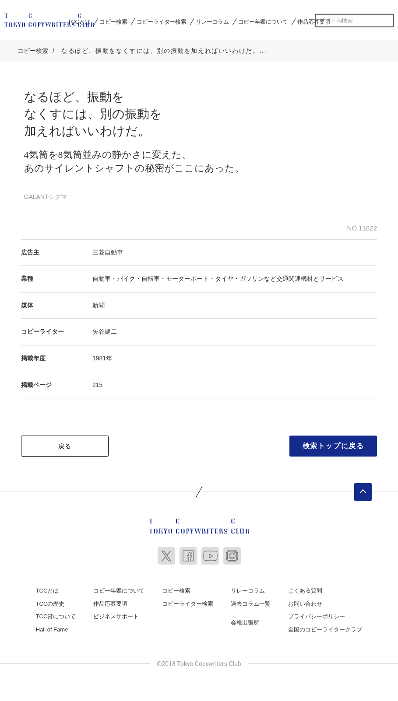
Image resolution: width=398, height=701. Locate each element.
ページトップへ (363, 489)
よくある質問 (305, 588)
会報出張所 (245, 620)
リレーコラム (212, 21)
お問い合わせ (305, 601)
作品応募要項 (314, 21)
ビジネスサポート (116, 614)
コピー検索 (113, 21)
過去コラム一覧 (251, 601)
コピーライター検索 (161, 21)
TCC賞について (56, 614)
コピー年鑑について (263, 21)
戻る (65, 443)
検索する (387, 20)
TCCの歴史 (50, 601)
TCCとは (79, 21)
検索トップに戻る (333, 443)
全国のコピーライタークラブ (325, 627)
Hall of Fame (52, 627)
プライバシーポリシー (316, 614)
